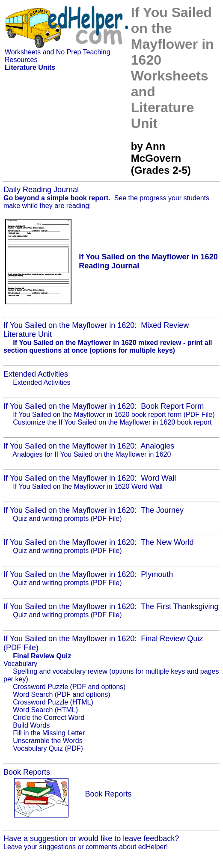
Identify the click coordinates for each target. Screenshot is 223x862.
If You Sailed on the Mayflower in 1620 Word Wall (88, 486)
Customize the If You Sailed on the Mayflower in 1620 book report (112, 422)
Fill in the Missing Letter (49, 733)
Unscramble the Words (47, 740)
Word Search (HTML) (45, 709)
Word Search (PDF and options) (61, 694)
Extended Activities (41, 382)
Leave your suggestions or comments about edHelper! (85, 846)
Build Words (31, 725)
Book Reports (108, 794)
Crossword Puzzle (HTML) (53, 702)
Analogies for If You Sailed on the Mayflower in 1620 (91, 454)
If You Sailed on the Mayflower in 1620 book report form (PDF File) (113, 414)
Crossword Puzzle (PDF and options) (69, 686)
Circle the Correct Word (48, 717)
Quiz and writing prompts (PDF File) (67, 518)
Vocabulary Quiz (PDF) (48, 748)
